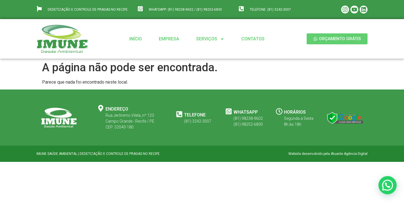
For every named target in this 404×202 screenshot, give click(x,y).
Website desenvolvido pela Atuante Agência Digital (328, 154)
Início (135, 39)
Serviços (210, 39)
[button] (388, 187)
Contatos (253, 39)
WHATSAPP (245, 112)
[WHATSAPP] (228, 111)
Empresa (169, 39)
